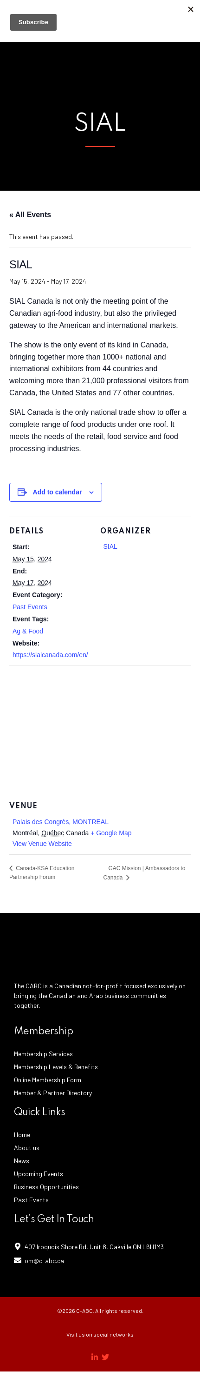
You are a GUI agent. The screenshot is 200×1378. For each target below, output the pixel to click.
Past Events (30, 607)
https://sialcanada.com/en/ (50, 655)
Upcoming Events (38, 1174)
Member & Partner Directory (53, 1093)
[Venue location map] (100, 733)
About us (26, 1148)
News (21, 1161)
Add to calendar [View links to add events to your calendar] (57, 492)
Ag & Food (28, 631)
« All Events (30, 215)
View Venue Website (42, 843)
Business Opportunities (46, 1187)
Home (22, 1134)
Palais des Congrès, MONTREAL (61, 821)
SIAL (110, 546)
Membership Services (43, 1054)
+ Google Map (110, 833)
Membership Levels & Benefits (56, 1067)
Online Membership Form (47, 1080)
